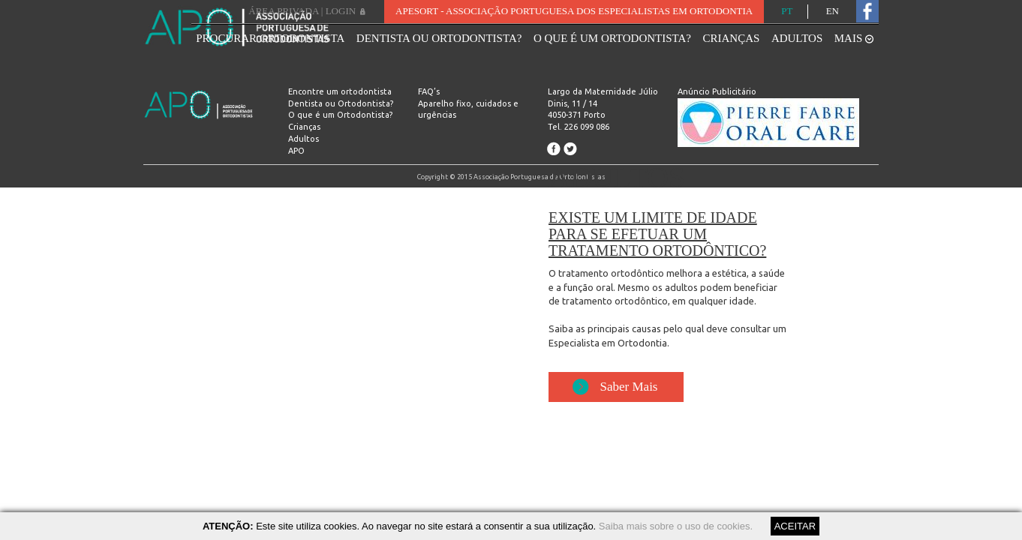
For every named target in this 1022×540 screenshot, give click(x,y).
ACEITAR (795, 526)
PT (786, 10)
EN (832, 10)
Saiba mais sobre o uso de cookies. (676, 526)
